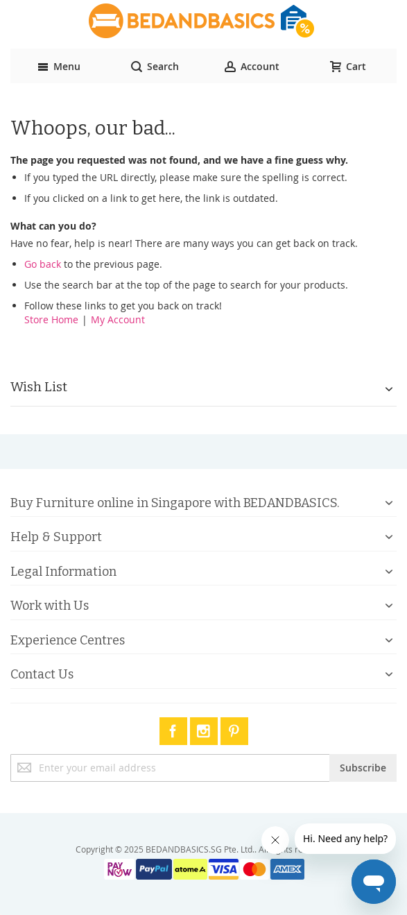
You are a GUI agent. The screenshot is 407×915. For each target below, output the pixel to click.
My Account (118, 319)
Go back (42, 264)
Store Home (51, 319)
